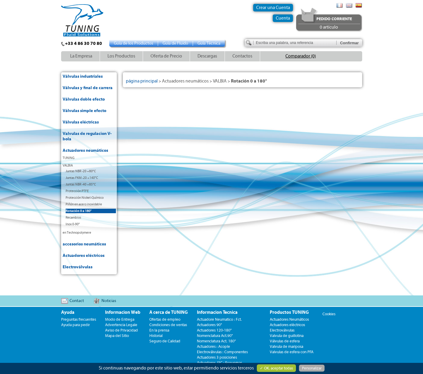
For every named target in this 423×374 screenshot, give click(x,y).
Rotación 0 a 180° (79, 211)
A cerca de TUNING (168, 312)
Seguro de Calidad (164, 341)
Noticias (108, 300)
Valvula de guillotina (286, 335)
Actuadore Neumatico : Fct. (219, 319)
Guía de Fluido (175, 43)
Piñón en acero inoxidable (84, 204)
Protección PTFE (77, 191)
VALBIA (68, 165)
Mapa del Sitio (117, 335)
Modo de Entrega (119, 319)
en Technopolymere (77, 233)
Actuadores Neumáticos (289, 319)
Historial (156, 335)
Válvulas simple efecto (84, 110)
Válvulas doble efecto (84, 99)
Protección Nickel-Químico (85, 198)
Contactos (242, 56)
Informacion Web (122, 312)
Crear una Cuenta (273, 7)
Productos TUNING (289, 312)
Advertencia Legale (121, 325)
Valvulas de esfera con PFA (291, 352)
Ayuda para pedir (75, 325)
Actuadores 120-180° (214, 330)
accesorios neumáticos (84, 244)
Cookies (328, 314)
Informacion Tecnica (217, 312)
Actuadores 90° (209, 325)
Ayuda (67, 312)
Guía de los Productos (133, 43)
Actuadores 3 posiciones (217, 357)
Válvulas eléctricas (81, 122)
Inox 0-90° (73, 224)
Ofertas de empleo (164, 319)
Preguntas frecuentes (78, 319)
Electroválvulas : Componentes (222, 352)
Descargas (207, 56)
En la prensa (159, 330)
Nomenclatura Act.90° (215, 335)
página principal (142, 81)
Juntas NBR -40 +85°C (81, 184)
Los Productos (121, 56)
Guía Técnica (209, 43)
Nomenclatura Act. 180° (216, 341)
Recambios (73, 218)
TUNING (68, 158)
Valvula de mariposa (286, 346)
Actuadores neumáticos (85, 150)
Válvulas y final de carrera (88, 88)
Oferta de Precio (166, 56)
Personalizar (312, 368)
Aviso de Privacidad (121, 330)
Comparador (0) (300, 56)
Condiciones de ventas (168, 325)
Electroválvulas (77, 267)
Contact (77, 300)
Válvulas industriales (83, 76)
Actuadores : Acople (213, 346)
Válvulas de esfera (285, 341)
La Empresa (81, 56)
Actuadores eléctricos (83, 255)
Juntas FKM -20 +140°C (82, 178)
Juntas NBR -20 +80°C (81, 171)
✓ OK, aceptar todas (276, 368)
